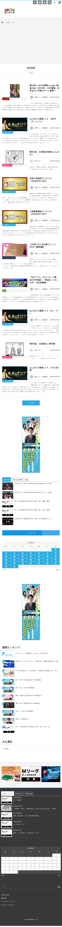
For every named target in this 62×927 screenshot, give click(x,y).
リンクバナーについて (8, 901)
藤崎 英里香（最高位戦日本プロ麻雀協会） (28, 695)
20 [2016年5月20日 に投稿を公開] (39, 560)
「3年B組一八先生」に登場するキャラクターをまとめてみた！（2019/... (35, 808)
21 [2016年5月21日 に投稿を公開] (47, 560)
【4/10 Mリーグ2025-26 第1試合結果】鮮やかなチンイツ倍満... (33, 492)
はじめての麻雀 (7, 132)
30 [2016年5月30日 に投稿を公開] (6, 566)
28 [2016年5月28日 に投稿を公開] (47, 563)
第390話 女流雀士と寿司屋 (42, 344)
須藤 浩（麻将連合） (22, 719)
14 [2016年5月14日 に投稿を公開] (47, 556)
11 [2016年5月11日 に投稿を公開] (22, 556)
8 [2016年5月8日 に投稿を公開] (55, 553)
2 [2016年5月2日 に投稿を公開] (6, 553)
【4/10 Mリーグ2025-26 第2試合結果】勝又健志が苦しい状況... (33, 483)
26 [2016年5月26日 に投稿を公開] (31, 563)
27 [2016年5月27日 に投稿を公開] (39, 563)
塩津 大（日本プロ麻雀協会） (24, 711)
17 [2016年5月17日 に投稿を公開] (14, 560)
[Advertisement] (31, 42)
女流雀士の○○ (7, 165)
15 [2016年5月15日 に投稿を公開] (55, 556)
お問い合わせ (5, 895)
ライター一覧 (31, 533)
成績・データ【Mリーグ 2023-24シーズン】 (26, 833)
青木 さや (35, 161)
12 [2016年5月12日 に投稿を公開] (31, 556)
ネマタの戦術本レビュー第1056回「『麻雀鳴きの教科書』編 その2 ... (37, 670)
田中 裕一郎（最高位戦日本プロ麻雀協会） (28, 680)
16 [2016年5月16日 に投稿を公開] (6, 560)
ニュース (5, 98)
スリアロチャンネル (8, 257)
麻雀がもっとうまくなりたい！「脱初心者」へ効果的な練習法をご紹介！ (37, 661)
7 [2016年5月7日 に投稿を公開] (47, 553)
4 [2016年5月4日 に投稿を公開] (22, 553)
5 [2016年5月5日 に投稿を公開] (30, 553)
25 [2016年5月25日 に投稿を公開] (22, 563)
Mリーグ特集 (17, 800)
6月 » (58, 570)
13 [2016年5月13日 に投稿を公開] (39, 556)
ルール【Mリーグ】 (19, 824)
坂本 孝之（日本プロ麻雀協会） (25, 688)
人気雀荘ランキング (8, 191)
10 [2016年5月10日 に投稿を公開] (14, 556)
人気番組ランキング (8, 224)
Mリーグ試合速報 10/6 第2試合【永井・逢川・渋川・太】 (32, 726)
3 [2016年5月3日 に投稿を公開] (14, 553)
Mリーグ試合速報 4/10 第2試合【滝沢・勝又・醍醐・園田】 (32, 501)
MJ (4, 290)
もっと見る (31, 403)
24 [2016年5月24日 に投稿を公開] (14, 563)
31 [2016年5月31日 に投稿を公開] (14, 566)
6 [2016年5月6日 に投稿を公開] (39, 553)
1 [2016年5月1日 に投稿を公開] (55, 549)
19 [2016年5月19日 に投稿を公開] (31, 560)
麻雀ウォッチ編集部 (39, 97)
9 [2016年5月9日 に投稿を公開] (6, 556)
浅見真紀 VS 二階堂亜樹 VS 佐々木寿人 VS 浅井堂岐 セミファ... (33, 518)
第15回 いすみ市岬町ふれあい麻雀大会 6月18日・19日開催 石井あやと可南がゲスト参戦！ (44, 88)
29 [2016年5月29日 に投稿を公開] (55, 563)
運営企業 (3, 898)
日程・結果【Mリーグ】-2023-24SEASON (26, 816)
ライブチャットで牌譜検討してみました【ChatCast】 (31, 653)
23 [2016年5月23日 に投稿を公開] (6, 563)
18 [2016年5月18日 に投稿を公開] (22, 560)
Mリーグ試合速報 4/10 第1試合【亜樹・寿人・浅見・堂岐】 (32, 510)
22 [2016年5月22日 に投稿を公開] (55, 560)
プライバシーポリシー (8, 905)
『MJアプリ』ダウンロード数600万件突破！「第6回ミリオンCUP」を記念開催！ (44, 280)
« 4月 (3, 570)
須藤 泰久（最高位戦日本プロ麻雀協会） (28, 703)
